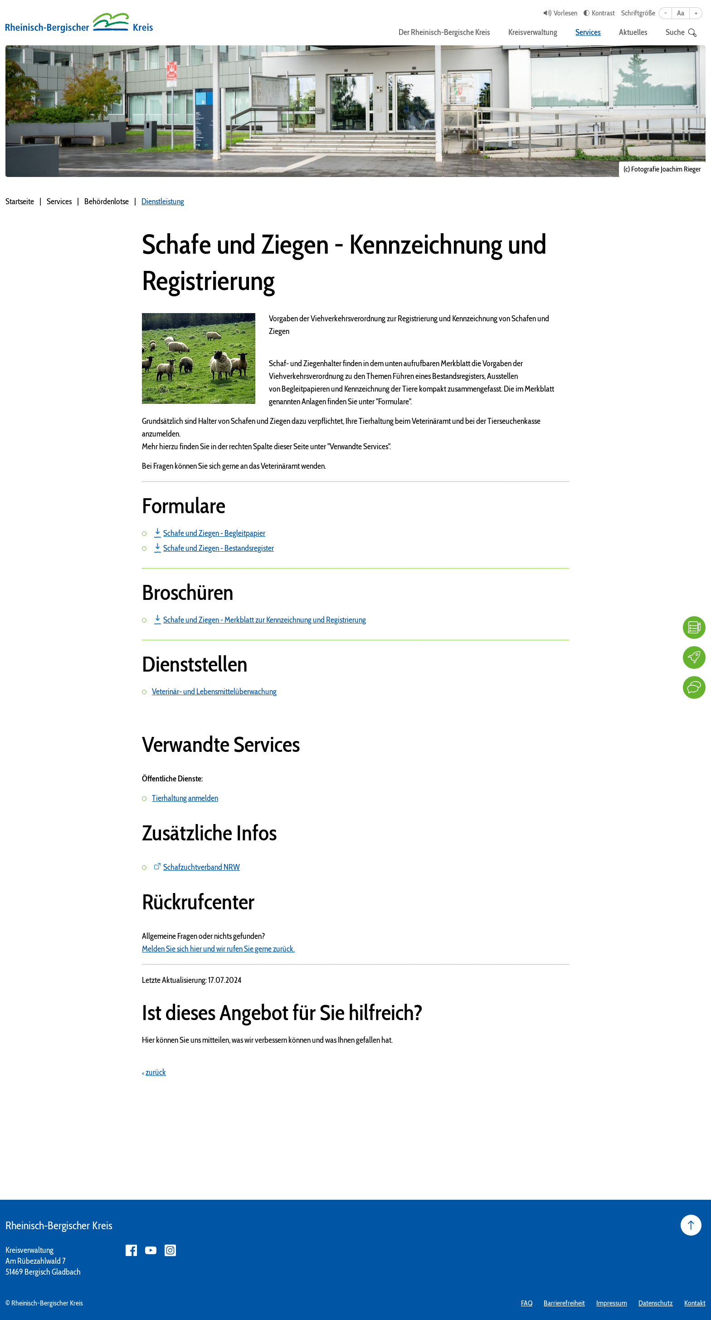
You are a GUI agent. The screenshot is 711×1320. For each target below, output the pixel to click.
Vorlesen (565, 13)
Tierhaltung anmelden (185, 798)
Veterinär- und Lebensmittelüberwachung (214, 692)
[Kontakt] (694, 687)
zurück (156, 1072)
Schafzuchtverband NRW (201, 867)
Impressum (611, 1303)
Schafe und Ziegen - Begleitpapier (214, 533)
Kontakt (695, 1303)
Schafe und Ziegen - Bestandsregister (218, 548)
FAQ (526, 1303)
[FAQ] (694, 627)
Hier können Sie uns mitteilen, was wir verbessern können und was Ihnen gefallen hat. (267, 1040)
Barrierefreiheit (564, 1303)
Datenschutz (655, 1303)
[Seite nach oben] (691, 1225)
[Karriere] (694, 657)
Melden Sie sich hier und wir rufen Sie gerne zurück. (218, 949)
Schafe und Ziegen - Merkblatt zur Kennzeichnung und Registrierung (264, 620)
